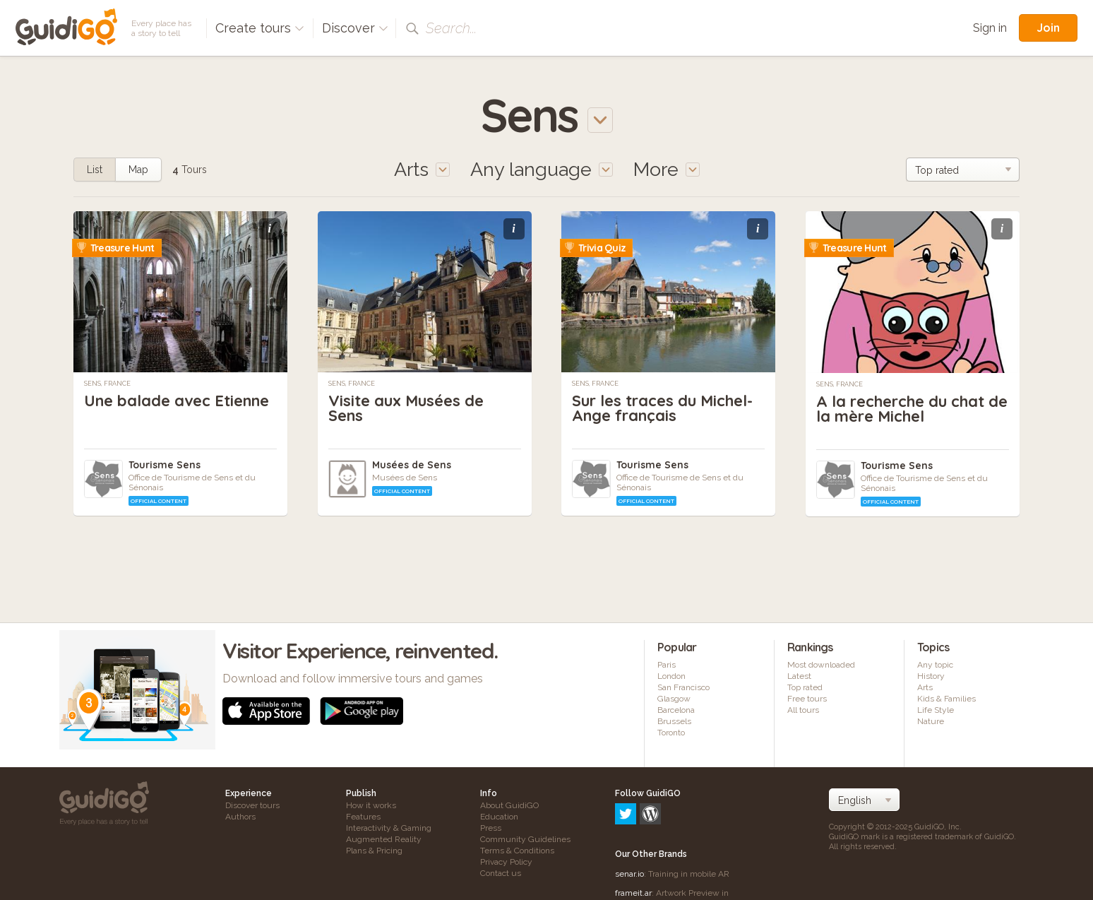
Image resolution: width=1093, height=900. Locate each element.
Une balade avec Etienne (176, 400)
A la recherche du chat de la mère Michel (912, 408)
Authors (240, 817)
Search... (451, 28)
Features (363, 817)
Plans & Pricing (374, 850)
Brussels (674, 721)
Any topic (935, 665)
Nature (930, 721)
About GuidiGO (509, 805)
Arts (925, 687)
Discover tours (252, 805)
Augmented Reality (384, 839)
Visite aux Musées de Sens (406, 408)
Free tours (807, 699)
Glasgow (674, 699)
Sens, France (107, 383)
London (671, 676)
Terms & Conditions (517, 850)
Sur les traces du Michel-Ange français (662, 408)
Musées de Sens (411, 464)
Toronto (671, 733)
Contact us (500, 873)
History (931, 676)
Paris (666, 665)
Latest (799, 676)
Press (490, 828)
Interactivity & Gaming (388, 828)
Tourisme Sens (165, 464)
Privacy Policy (506, 862)
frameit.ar (633, 832)
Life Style (935, 710)
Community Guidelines (525, 839)
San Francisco (683, 687)
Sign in (990, 28)
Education (499, 817)
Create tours (259, 27)
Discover (355, 27)
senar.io (629, 813)
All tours (803, 710)
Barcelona (676, 710)
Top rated (805, 687)
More (666, 169)
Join (1048, 27)
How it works (371, 805)
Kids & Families (946, 699)
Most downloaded (821, 665)
